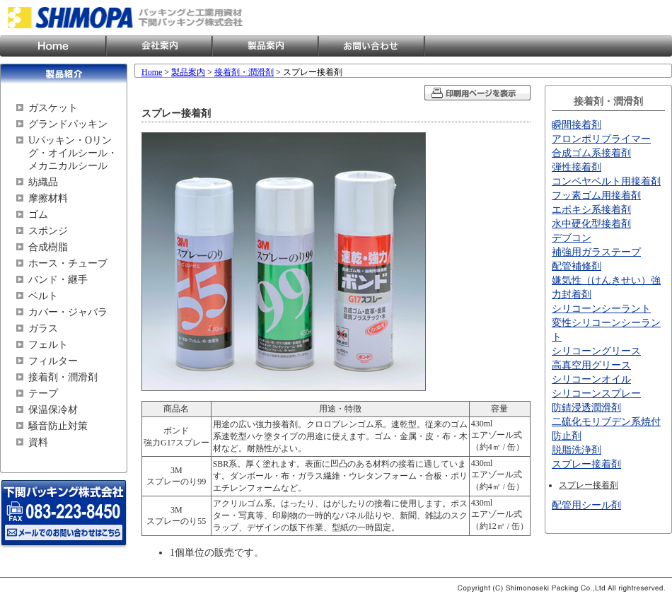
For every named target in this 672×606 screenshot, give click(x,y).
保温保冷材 (53, 409)
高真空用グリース (591, 365)
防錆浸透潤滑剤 (586, 407)
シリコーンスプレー (596, 393)
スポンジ (48, 231)
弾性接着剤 (576, 167)
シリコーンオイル (591, 379)
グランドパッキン (68, 124)
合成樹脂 (48, 247)
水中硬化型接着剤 (591, 223)
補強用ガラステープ (596, 252)
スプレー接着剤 (586, 464)
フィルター (53, 361)
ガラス (43, 328)
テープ (43, 393)
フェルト (48, 344)
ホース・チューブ (68, 263)
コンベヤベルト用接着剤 (606, 181)
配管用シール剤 (586, 505)
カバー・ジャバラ (68, 312)
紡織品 (43, 182)
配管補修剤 (576, 266)
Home (53, 46)
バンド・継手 (58, 279)
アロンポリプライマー (601, 139)
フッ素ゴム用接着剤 (596, 195)
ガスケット (53, 108)
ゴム (38, 214)
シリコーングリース (596, 351)
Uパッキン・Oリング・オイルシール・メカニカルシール (72, 153)
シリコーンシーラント (601, 308)
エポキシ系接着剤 (591, 209)
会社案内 (159, 46)
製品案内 (265, 46)
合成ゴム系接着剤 (591, 153)
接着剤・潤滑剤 (63, 377)
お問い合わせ (371, 46)
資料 (38, 442)
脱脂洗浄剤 (576, 450)
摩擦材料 (48, 198)
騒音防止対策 (58, 426)
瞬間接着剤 (576, 125)
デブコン (571, 238)
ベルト (43, 296)
